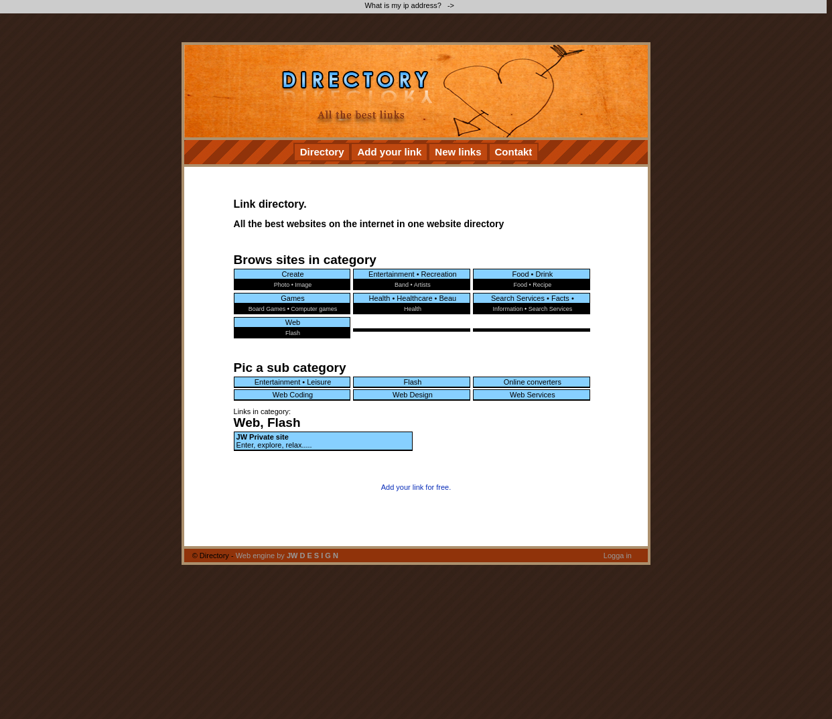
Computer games (314, 309)
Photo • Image (293, 284)
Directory (322, 151)
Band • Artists (413, 284)
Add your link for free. (416, 487)
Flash (292, 333)
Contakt (514, 151)
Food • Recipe (532, 284)
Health (412, 309)
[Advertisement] (229, 91)
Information (507, 309)
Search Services (551, 309)
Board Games (267, 309)
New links (458, 151)
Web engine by (287, 555)
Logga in (618, 555)
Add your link (389, 151)
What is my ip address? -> (410, 5)
